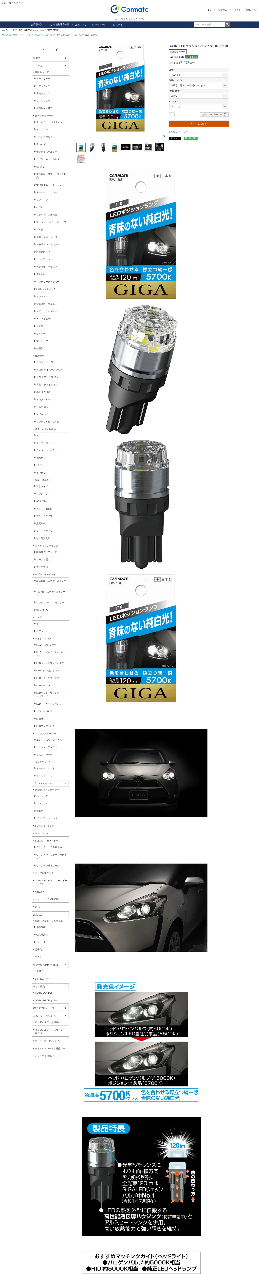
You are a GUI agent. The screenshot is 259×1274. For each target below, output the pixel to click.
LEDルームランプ (45, 685)
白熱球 (39, 718)
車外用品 (41, 274)
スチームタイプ (44, 516)
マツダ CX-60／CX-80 (47, 421)
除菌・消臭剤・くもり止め (49, 921)
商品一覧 (36, 24)
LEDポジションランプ (45, 35)
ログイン (238, 10)
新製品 (36, 58)
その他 (39, 326)
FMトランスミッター (47, 289)
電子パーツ (42, 341)
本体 (38, 623)
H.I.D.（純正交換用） (47, 644)
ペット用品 (39, 986)
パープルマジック (44, 873)
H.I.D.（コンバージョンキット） (50, 654)
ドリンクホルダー (45, 136)
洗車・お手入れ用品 (45, 429)
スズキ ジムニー (44, 414)
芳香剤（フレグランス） (47, 545)
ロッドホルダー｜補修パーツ (50, 1022)
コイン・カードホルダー (49, 159)
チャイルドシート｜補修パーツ (51, 1048)
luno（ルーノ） (43, 833)
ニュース (212, 10)
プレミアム (42, 803)
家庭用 (39, 811)
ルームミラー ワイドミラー (50, 122)
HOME (4, 30)
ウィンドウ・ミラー (46, 450)
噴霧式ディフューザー (47, 552)
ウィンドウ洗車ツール (47, 865)
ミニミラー (42, 129)
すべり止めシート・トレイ (50, 185)
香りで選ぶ (42, 567)
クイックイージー (45, 775)
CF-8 (37, 907)
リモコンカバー (44, 754)
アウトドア (42, 296)
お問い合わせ (252, 10)
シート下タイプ (44, 531)
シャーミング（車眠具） (47, 899)
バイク (39, 465)
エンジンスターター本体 (49, 739)
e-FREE (39, 971)
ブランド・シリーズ (43, 783)
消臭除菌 (41, 927)
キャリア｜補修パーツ (46, 1056)
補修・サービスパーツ (44, 1016)
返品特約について (178, 132)
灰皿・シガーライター (47, 237)
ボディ (39, 435)
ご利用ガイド (225, 10)
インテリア (42, 472)
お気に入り (79, 24)
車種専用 (39, 356)
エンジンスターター (45, 733)
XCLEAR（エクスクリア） (49, 841)
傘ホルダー (42, 144)
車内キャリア (43, 93)
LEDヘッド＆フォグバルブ (50, 663)
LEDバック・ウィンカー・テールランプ (51, 695)
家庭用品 (37, 914)
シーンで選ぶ (43, 559)
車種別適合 (175, 91)
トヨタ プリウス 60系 (47, 377)
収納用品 (41, 166)
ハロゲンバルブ (44, 711)
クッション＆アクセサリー (50, 602)
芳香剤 (39, 348)
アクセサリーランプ (46, 266)
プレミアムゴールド (46, 818)
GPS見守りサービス (43, 1008)
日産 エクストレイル (47, 384)
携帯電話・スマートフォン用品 (51, 176)
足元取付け (42, 523)
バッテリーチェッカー (47, 281)
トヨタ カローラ (44, 362)
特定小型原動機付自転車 (46, 965)
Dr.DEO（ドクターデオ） (48, 789)
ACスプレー (42, 501)
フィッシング (43, 100)
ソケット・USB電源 (46, 214)
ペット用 (41, 942)
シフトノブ (42, 199)
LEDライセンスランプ (47, 678)
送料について (176, 80)
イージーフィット (45, 768)
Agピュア (40, 891)
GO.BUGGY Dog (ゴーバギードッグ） (51, 882)
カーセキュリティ (45, 318)
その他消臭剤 (43, 538)
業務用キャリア (44, 108)
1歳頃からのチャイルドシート (50, 593)
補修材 (39, 457)
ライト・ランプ (26, 35)
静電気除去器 (43, 252)
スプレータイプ (44, 493)
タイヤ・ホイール (45, 443)
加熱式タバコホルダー (47, 244)
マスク (38, 957)
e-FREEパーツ (42, 978)
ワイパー (41, 333)
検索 (227, 24)
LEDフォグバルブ (45, 726)
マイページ (99, 24)
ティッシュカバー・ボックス (51, 222)
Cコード (174, 101)
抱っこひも (42, 610)
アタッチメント (44, 86)
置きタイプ (42, 486)
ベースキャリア (44, 78)
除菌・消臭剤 (42, 480)
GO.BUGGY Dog (44, 992)
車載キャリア (42, 72)
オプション (42, 631)
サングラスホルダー (46, 151)
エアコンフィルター (46, 311)
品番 (172, 70)
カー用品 (13, 30)
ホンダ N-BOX (43, 392)
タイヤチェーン (43, 762)
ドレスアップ (43, 259)
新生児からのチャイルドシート (51, 582)
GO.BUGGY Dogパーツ (47, 1000)
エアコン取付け (44, 508)
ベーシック (42, 796)
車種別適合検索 (59, 24)
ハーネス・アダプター (47, 747)
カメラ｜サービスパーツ (47, 1041)
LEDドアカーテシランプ (49, 703)
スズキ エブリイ (44, 406)
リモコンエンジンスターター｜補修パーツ (51, 1031)
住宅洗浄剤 (42, 934)
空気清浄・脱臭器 (45, 304)
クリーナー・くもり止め (49, 847)
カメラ (38, 617)
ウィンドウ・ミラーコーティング (51, 856)
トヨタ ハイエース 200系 (49, 369)
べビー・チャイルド (45, 574)
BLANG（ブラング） (46, 825)
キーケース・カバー (46, 192)
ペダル (39, 207)
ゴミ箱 (39, 229)
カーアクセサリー (44, 115)
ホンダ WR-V (43, 399)
